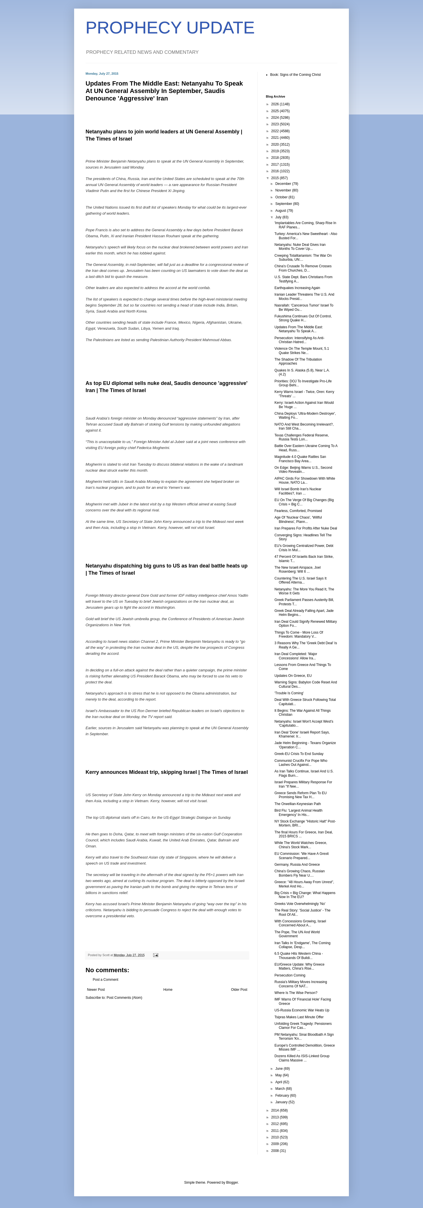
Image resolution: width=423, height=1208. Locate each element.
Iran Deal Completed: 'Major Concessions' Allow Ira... (295, 656)
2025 (275, 111)
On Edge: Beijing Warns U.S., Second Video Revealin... (303, 470)
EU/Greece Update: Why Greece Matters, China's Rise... (299, 966)
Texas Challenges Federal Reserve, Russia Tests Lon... (301, 437)
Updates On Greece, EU (293, 676)
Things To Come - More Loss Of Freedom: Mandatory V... (298, 634)
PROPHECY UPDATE (170, 27)
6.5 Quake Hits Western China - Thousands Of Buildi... (298, 956)
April (279, 1082)
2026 (275, 104)
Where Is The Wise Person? (295, 993)
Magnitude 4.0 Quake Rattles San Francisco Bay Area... (300, 459)
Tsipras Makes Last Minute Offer (299, 1017)
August (281, 211)
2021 (275, 138)
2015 (275, 178)
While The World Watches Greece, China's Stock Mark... (300, 845)
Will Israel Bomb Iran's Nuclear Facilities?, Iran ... (297, 491)
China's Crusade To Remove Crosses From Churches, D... (303, 268)
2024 (275, 118)
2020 (275, 145)
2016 (275, 171)
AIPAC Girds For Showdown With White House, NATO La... (304, 481)
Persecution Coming (289, 975)
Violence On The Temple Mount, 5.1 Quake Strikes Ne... (301, 351)
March (280, 1089)
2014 (275, 1110)
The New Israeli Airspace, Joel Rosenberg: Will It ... (297, 570)
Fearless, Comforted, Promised (298, 511)
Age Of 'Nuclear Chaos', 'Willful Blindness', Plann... (298, 519)
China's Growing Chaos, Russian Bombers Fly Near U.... (299, 873)
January (281, 1102)
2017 (275, 165)
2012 (275, 1124)
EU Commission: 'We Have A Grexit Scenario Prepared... (301, 856)
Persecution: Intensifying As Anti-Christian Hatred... (299, 340)
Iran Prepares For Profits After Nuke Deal (305, 528)
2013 (275, 1117)
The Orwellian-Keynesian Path (297, 804)
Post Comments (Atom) (124, 998)
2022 (275, 131)
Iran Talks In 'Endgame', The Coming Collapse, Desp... (302, 945)
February (282, 1096)
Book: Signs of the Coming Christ (295, 75)
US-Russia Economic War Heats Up (301, 1010)
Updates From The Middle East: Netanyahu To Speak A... (298, 329)
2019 (275, 151)
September (284, 204)
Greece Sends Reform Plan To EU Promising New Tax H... (300, 795)
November (283, 190)
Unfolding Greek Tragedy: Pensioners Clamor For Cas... (303, 1026)
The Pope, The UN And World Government (297, 934)
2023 (275, 124)
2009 (275, 1144)
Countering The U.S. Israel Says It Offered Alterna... (300, 580)
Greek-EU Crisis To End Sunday (298, 754)
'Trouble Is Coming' (289, 693)
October (281, 197)
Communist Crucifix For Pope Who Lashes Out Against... (300, 763)
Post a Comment (105, 980)
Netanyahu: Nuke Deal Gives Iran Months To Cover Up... (300, 247)
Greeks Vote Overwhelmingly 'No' (299, 904)
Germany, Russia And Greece (297, 865)
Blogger (232, 1183)
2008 (275, 1151)
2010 (275, 1137)
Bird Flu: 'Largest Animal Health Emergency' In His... (298, 812)
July (278, 217)
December (283, 184)
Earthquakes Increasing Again (297, 288)
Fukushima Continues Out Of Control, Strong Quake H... (303, 318)
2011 (275, 1131)
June (279, 1069)
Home (168, 990)
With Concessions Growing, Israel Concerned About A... (300, 923)
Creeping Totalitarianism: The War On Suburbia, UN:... (303, 258)
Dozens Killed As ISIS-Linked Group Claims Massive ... (301, 1058)
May (279, 1075)
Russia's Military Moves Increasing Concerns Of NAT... (300, 984)
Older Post (239, 990)
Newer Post (96, 990)
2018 (275, 158)
